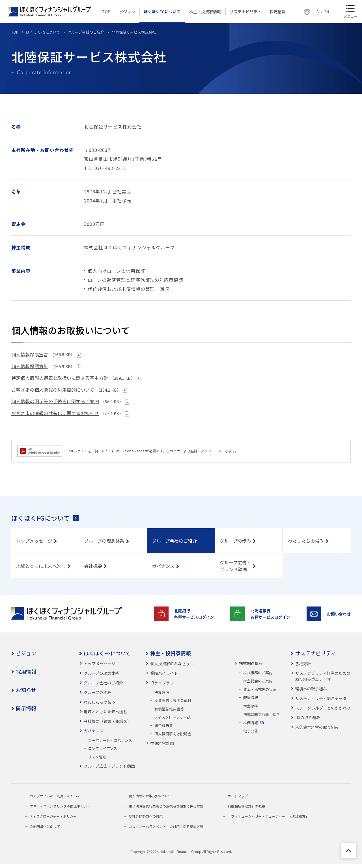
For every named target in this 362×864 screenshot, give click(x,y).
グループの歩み (97, 692)
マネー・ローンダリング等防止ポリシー (60, 806)
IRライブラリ (162, 683)
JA (316, 11)
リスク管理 (97, 757)
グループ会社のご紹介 (103, 683)
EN (326, 11)
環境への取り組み (311, 688)
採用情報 (26, 671)
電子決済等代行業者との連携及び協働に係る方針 (166, 806)
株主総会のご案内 (258, 681)
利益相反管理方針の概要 (246, 806)
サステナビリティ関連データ (320, 698)
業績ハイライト (164, 673)
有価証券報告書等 (169, 709)
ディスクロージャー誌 (172, 717)
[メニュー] (350, 11)
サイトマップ (238, 795)
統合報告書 (163, 725)
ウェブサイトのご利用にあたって (55, 795)
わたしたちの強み (99, 702)
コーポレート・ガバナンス (110, 740)
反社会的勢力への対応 (146, 816)
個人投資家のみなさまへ (172, 663)
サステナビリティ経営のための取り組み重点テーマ (322, 676)
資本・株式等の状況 (259, 689)
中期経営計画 (162, 743)
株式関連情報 (251, 663)
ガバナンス (94, 731)
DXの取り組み (307, 717)
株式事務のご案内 (258, 672)
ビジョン (26, 653)
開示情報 (26, 708)
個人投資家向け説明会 (172, 733)
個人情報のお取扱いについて (151, 795)
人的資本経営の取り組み (317, 727)
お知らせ (26, 689)
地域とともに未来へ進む (105, 711)
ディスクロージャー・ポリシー (53, 816)
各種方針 (303, 663)
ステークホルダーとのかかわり (323, 708)
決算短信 (161, 692)
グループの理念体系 (101, 673)
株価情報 (250, 722)
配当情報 (250, 697)
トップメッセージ (99, 663)
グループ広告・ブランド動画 (109, 766)
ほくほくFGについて (40, 517)
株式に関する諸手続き (261, 714)
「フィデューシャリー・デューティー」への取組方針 (268, 816)
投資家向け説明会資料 (172, 700)
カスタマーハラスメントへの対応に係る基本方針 (166, 826)
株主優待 (250, 706)
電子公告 (250, 731)
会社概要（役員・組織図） (107, 721)
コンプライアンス (102, 748)
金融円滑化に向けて (45, 826)
